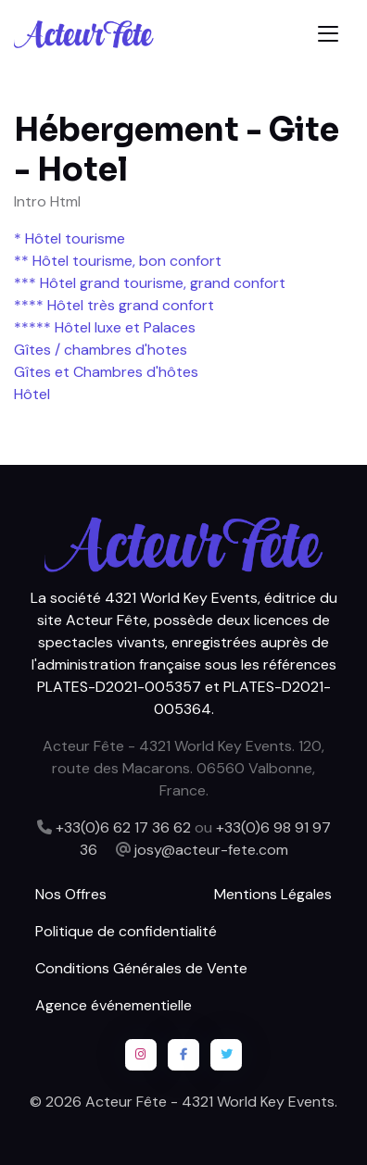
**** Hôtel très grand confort (114, 305)
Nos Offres (71, 894)
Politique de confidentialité (126, 931)
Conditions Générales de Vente (141, 968)
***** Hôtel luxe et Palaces (105, 327)
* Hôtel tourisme (69, 238)
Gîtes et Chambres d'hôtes (106, 372)
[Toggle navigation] (328, 33)
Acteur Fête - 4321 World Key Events (210, 1101)
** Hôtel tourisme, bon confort (117, 260)
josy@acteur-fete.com (211, 849)
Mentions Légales (273, 894)
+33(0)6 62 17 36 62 (123, 827)
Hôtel (32, 394)
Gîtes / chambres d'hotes (100, 349)
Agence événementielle (113, 1005)
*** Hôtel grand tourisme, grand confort (149, 283)
